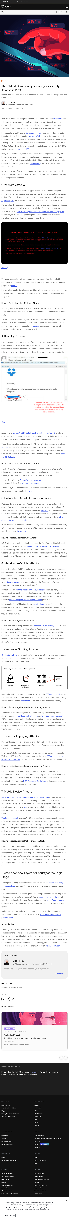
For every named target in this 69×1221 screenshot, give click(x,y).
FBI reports (58, 119)
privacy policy (40, 1206)
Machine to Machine (40, 1185)
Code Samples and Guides (9, 1108)
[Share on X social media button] (3, 999)
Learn (36, 1157)
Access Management (7, 1176)
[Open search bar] (62, 12)
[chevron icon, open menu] (6, 12)
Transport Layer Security (43, 626)
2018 (18, 149)
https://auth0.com (52, 946)
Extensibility (5, 1179)
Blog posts (4, 1111)
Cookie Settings (10, 1215)
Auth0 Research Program (8, 1160)
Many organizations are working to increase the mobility (25, 797)
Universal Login (39, 1173)
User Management (6, 1185)
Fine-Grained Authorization (9, 1194)
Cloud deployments (7, 1191)
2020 (27, 149)
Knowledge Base (6, 1141)
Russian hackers (13, 582)
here (30, 491)
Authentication (5, 1188)
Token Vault (38, 1194)
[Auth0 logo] (33, 6)
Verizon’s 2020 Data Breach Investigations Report (34, 433)
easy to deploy (39, 604)
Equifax (36, 326)
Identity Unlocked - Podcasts (10, 1114)
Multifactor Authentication (42, 1179)
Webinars (37, 1125)
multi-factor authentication (51, 716)
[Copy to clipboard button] (12, 999)
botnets (44, 510)
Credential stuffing (9, 655)
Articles (36, 1105)
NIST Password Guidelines (34, 781)
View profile (59, 974)
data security (35, 163)
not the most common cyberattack (30, 590)
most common (26, 701)
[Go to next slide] (66, 1057)
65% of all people (53, 694)
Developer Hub (5, 1105)
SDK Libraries (38, 1114)
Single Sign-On (38, 1176)
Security (3, 1182)
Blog (2, 12)
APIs (35, 1111)
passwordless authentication (25, 716)
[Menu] (67, 7)
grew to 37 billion (36, 136)
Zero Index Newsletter (8, 1116)
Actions (36, 1182)
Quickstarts (37, 1108)
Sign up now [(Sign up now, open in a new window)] (35, 1072)
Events (3, 1157)
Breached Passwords (40, 1191)
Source (4, 267)
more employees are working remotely (25, 599)
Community (4, 1135)
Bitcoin (14, 285)
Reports (36, 1122)
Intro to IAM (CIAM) (40, 1160)
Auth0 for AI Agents (7, 1173)
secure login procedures (49, 897)
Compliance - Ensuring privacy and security (47, 1138)
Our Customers (39, 1135)
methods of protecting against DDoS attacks (45, 546)
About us (37, 1147)
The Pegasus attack (9, 818)
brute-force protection (56, 900)
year (17, 807)
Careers (41, 1144)
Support (3, 1138)
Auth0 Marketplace (7, 1144)
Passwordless (38, 1188)
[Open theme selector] (66, 12)
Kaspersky (21, 531)
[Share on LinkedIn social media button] (8, 999)
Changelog (37, 1116)
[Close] (66, 1200)
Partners (37, 1141)
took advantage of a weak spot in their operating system (40, 211)
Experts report (7, 200)
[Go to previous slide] (61, 1057)
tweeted (4, 447)
